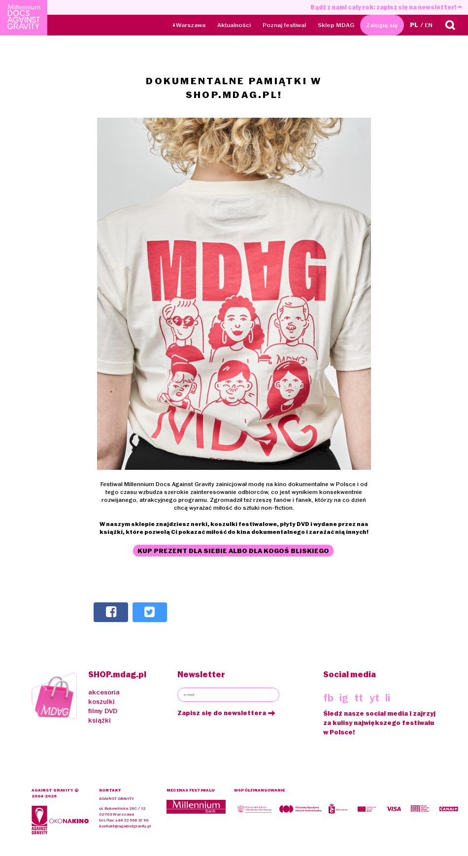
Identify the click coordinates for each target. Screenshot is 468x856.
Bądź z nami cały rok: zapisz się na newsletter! (386, 7)
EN (429, 25)
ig (343, 697)
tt (358, 697)
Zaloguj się (382, 25)
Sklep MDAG (336, 25)
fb (328, 697)
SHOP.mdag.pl (117, 674)
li (387, 697)
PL (414, 25)
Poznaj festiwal (284, 25)
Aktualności (234, 25)
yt (374, 697)
